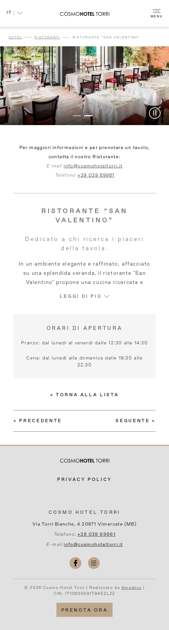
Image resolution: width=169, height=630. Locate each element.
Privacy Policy (84, 479)
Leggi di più (85, 299)
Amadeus (131, 588)
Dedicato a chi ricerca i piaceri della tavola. (84, 246)
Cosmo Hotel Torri (84, 512)
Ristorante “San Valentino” (106, 37)
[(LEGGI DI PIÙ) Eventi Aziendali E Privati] (37, 421)
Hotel (15, 37)
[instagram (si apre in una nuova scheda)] (94, 563)
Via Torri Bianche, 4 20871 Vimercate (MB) (84, 524)
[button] (15, 14)
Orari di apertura (84, 328)
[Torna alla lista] (84, 395)
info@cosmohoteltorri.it (93, 169)
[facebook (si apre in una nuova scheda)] (75, 563)
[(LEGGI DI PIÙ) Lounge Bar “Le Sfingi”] (135, 421)
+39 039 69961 (95, 178)
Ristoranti (47, 37)
